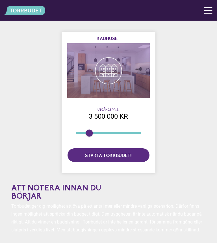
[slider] (89, 133)
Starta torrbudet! (108, 156)
